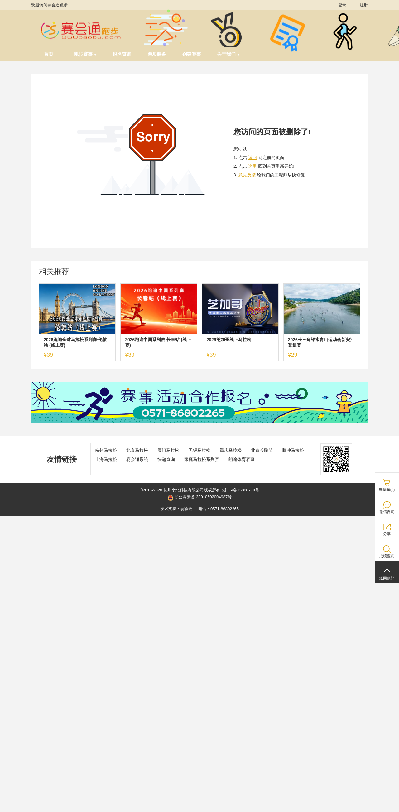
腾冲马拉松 (293, 450)
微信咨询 (386, 512)
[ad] (199, 421)
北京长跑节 (262, 450)
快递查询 (166, 459)
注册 (364, 4)
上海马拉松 (106, 459)
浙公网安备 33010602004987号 (199, 498)
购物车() (387, 489)
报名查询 (122, 54)
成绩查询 (386, 556)
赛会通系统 (137, 459)
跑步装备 (156, 54)
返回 (252, 157)
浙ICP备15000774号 (240, 490)
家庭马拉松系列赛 (201, 459)
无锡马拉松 (199, 450)
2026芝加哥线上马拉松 (229, 339)
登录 (342, 4)
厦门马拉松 (168, 450)
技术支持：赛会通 (176, 508)
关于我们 (228, 54)
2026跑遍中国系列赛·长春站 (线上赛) (158, 342)
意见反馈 (247, 174)
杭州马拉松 (106, 450)
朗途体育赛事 (241, 459)
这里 (252, 166)
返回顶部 (386, 578)
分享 (387, 534)
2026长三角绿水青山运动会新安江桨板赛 (321, 342)
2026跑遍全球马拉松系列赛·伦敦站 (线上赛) (75, 342)
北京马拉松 (137, 450)
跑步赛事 (85, 54)
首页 (48, 54)
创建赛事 (191, 54)
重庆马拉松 (231, 450)
